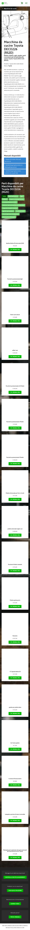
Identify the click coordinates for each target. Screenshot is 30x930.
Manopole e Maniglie (9, 217)
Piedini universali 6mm (16, 199)
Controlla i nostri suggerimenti (15, 877)
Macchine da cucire (9, 9)
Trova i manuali (15, 917)
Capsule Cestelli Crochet (10, 208)
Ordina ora (15, 249)
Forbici (5, 199)
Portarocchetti (20, 211)
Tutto (4, 196)
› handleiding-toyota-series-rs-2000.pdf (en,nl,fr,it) (14, 166)
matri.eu (26, 925)
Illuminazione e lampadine (10, 214)
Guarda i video (15, 903)
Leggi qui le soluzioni (15, 890)
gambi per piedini (8, 211)
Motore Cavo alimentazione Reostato (13, 205)
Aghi (21, 196)
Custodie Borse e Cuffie (9, 202)
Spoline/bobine (13, 196)
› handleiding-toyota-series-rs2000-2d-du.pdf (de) (13, 172)
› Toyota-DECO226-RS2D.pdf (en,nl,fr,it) (13, 160)
